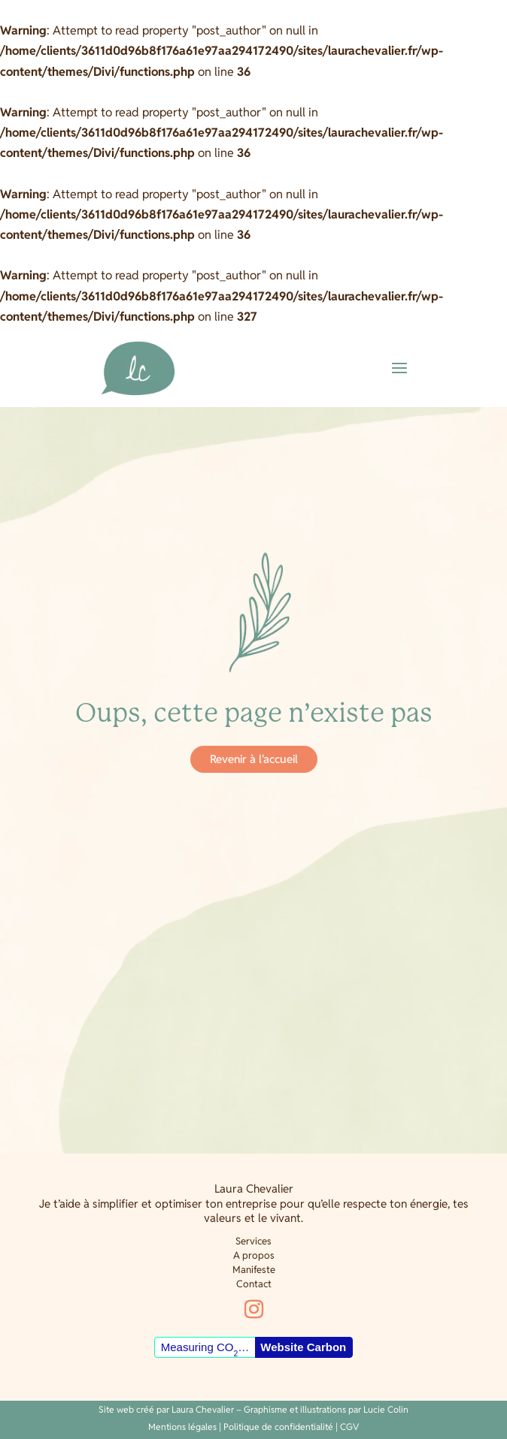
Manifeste (253, 1269)
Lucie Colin (385, 1409)
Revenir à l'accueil (254, 759)
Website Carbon (303, 1347)
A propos (254, 1255)
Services (253, 1241)
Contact (254, 1284)
